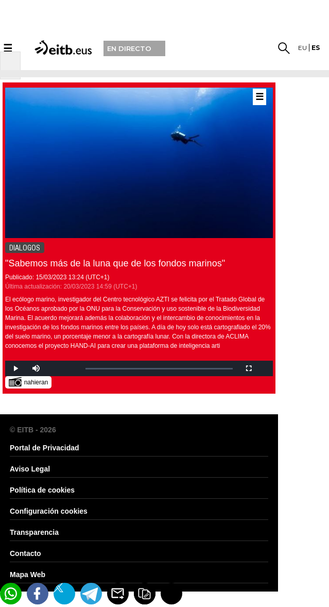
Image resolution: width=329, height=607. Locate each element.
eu (302, 48)
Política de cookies (42, 490)
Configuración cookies (49, 511)
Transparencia (34, 532)
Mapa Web (27, 574)
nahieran (28, 381)
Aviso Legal (30, 469)
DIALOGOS (24, 247)
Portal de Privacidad (44, 448)
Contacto (25, 553)
